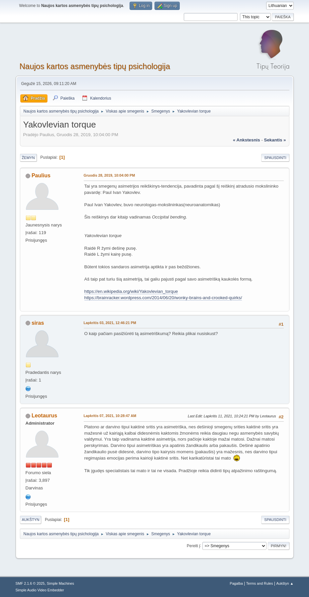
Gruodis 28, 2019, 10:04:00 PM (109, 175)
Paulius (41, 175)
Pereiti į (193, 545)
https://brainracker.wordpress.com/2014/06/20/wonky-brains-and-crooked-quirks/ (163, 297)
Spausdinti (275, 158)
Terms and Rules (259, 583)
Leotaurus (44, 415)
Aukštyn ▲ (284, 583)
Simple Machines (60, 583)
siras (38, 323)
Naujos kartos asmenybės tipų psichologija (95, 66)
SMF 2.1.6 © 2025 (30, 583)
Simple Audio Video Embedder (40, 590)
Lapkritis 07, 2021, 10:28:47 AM (110, 416)
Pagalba (236, 583)
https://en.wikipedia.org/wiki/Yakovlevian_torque (131, 291)
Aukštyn (31, 520)
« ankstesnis (246, 139)
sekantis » (275, 139)
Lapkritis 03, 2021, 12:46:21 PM (110, 323)
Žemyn (28, 158)
